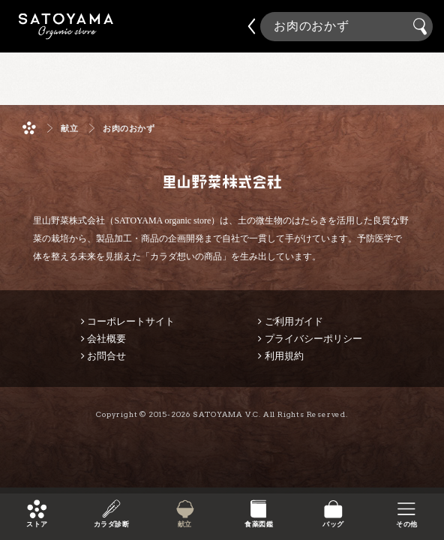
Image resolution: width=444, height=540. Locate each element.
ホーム (29, 128)
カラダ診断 (110, 524)
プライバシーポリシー (313, 338)
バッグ (333, 524)
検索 (422, 27)
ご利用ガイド (294, 321)
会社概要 (106, 338)
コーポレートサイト (131, 321)
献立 (185, 524)
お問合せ (106, 356)
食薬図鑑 (258, 524)
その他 (406, 524)
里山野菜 (66, 27)
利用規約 (284, 356)
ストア (36, 524)
